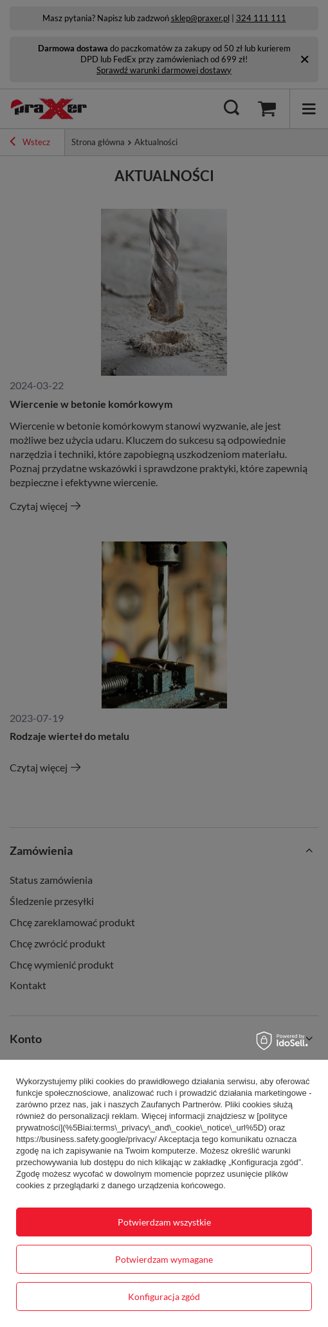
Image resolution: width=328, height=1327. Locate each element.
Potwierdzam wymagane (164, 1259)
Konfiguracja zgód (164, 1296)
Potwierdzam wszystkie (164, 1222)
